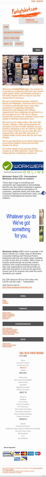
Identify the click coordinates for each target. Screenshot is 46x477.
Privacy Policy (6, 312)
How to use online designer (23, 380)
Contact (19, 43)
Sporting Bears (23, 433)
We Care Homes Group (23, 431)
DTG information (7, 328)
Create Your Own (11, 38)
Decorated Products (13, 32)
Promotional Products (23, 426)
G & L (23, 436)
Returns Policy (6, 317)
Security (23, 424)
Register (40, 1)
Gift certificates (23, 438)
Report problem (7, 346)
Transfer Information (8, 334)
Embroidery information (9, 331)
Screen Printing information (10, 332)
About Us (8, 43)
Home (6, 26)
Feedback (5, 303)
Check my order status (9, 345)
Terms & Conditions (8, 314)
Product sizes (6, 343)
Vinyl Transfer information (10, 329)
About (4, 300)
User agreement (37, 468)
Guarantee (5, 318)
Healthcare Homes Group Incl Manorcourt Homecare (23, 429)
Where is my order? (23, 390)
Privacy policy (9, 469)
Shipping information (8, 315)
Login (33, 1)
